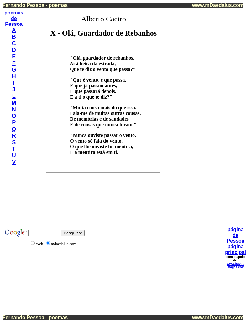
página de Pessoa (235, 235)
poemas (13, 12)
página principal (235, 249)
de (14, 18)
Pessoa (14, 24)
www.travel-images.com (236, 265)
